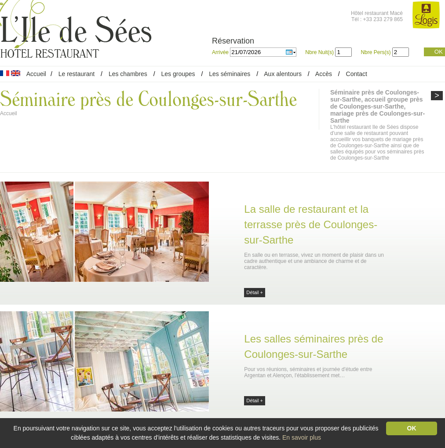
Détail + (254, 292)
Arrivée (221, 52)
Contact (356, 73)
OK (438, 51)
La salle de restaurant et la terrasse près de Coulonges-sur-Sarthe (310, 224)
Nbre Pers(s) (375, 52)
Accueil (36, 73)
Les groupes (178, 73)
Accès (323, 73)
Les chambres (128, 73)
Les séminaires (229, 73)
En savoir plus (301, 437)
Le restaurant (76, 73)
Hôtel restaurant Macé (377, 13)
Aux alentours (283, 73)
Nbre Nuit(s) (319, 52)
